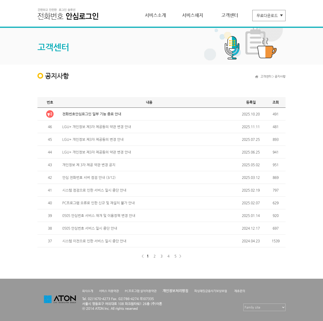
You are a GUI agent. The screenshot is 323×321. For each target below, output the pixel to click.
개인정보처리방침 (175, 291)
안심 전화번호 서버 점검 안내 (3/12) (89, 177)
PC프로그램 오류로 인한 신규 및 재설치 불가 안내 (98, 203)
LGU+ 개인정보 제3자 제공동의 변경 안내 (93, 139)
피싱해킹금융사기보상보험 (210, 291)
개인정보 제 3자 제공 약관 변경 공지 (88, 165)
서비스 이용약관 (109, 291)
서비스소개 (155, 15)
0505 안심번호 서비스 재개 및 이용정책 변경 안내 (98, 215)
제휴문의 (239, 291)
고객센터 (229, 15)
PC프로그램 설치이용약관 (141, 291)
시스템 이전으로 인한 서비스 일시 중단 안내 (94, 241)
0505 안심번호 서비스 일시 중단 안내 (89, 228)
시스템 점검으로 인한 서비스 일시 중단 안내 (94, 190)
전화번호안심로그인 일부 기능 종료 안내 (91, 114)
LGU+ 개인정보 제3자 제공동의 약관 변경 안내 (96, 127)
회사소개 (87, 291)
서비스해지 (192, 15)
